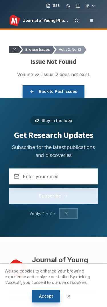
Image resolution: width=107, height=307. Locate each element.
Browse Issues (37, 49)
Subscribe (53, 196)
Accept (46, 296)
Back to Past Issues (53, 91)
